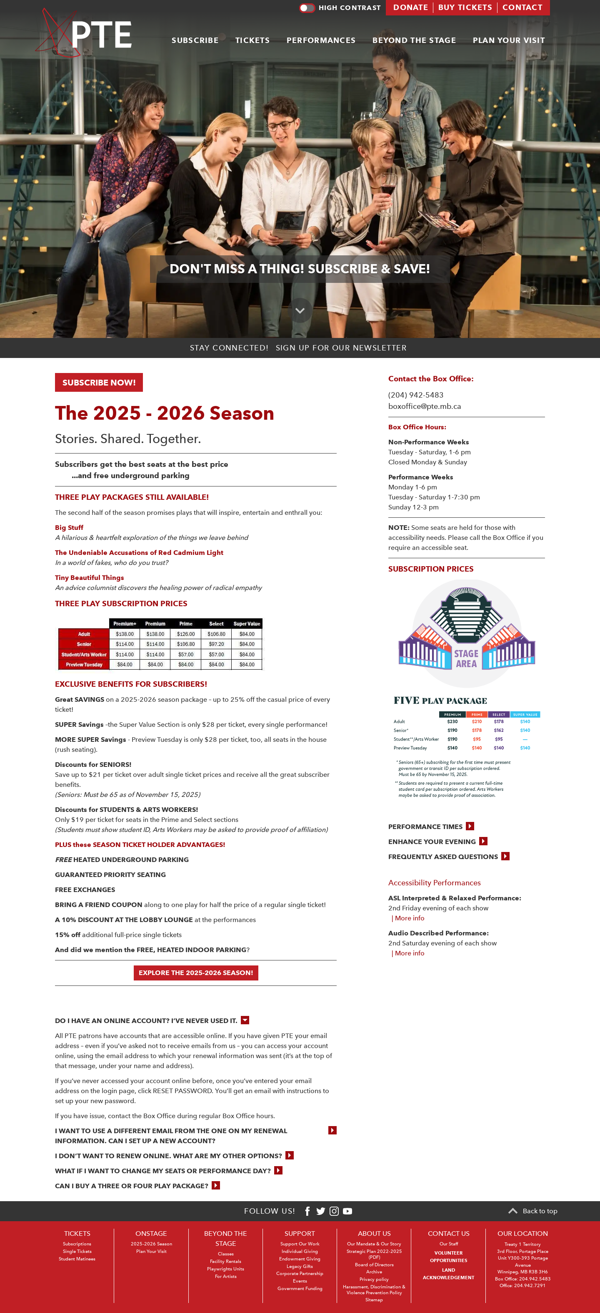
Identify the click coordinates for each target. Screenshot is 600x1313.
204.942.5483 (535, 1279)
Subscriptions (77, 1244)
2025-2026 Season (151, 1244)
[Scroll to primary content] (300, 310)
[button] (431, 827)
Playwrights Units (225, 1269)
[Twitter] (321, 1211)
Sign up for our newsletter (341, 347)
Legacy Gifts (300, 1266)
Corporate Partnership (299, 1273)
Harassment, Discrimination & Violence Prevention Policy (374, 1289)
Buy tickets (465, 7)
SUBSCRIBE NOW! (99, 383)
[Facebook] (307, 1211)
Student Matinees (77, 1259)
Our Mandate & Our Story (374, 1244)
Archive (374, 1272)
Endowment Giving (299, 1259)
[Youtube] (347, 1211)
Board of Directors (374, 1265)
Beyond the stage (414, 39)
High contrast (340, 8)
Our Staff (449, 1244)
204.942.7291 (530, 1285)
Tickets (252, 39)
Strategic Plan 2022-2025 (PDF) (374, 1254)
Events (300, 1281)
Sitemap (374, 1300)
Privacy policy (374, 1279)
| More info (406, 918)
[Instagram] (334, 1211)
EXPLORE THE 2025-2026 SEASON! (196, 973)
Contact (522, 7)
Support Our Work (300, 1244)
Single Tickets (77, 1251)
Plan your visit (509, 39)
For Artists (226, 1276)
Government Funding (300, 1288)
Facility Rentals (225, 1261)
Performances (321, 39)
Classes (226, 1254)
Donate (410, 7)
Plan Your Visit (151, 1251)
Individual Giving (300, 1251)
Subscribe (195, 39)
